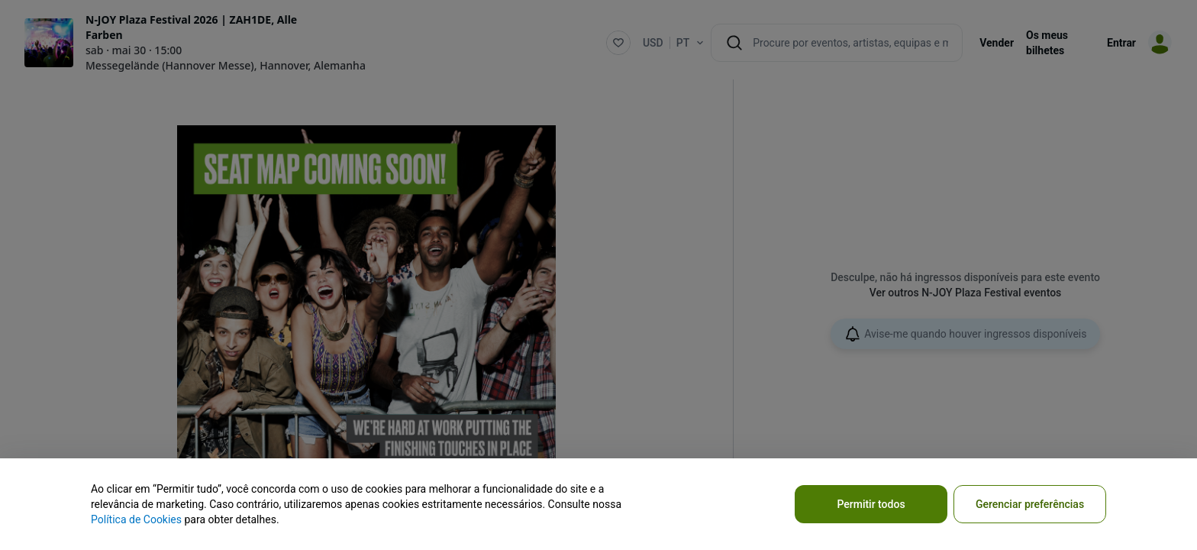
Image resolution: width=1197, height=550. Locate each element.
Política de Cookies (136, 519)
